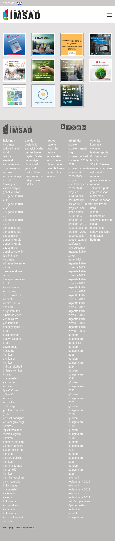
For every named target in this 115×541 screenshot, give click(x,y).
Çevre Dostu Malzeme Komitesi (10, 350)
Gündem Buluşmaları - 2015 (76, 469)
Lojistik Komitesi (12, 430)
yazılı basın (54, 160)
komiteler (8, 299)
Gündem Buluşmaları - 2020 (76, 410)
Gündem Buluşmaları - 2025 (76, 350)
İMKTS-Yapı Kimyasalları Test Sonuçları (13, 517)
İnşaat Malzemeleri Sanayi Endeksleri (101, 215)
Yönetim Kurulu (12, 227)
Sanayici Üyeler (34, 148)
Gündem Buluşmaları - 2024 (76, 362)
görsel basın (54, 164)
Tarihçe (7, 156)
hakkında (9, 140)
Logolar (51, 176)
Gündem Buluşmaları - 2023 (76, 374)
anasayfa (8, 3)
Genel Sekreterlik (13, 251)
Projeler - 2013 (77, 219)
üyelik (29, 140)
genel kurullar (11, 192)
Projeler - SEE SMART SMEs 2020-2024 (76, 211)
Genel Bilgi (74, 259)
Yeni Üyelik (31, 168)
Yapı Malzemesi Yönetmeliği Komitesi (12, 469)
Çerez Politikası (12, 295)
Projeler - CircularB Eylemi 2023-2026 (78, 184)
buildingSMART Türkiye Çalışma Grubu (12, 338)
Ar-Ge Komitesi (12, 311)
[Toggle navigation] (108, 14)
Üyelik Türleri (32, 172)
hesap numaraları (14, 279)
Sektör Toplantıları (79, 501)
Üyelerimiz (31, 144)
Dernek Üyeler (33, 152)
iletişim (95, 239)
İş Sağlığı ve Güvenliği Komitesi (10, 394)
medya (51, 140)
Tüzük (6, 283)
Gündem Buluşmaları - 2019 (76, 422)
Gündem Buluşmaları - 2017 (76, 445)
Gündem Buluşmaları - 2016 (76, 457)
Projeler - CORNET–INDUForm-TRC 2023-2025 (78, 172)
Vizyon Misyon (12, 188)
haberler (52, 144)
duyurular (52, 148)
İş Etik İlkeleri (11, 255)
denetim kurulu (12, 239)
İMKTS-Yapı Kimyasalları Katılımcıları (10, 505)
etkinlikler (74, 140)
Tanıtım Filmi (54, 172)
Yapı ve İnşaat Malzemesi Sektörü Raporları (100, 196)
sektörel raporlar (100, 188)
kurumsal (8, 144)
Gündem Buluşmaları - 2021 (76, 398)
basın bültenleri (56, 168)
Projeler (73, 144)
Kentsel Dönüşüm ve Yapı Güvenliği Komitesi (13, 422)
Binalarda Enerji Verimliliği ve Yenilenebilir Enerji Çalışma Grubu (12, 322)
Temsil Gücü (10, 184)
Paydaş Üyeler (33, 156)
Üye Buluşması (77, 247)
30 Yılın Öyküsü (99, 164)
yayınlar (95, 140)
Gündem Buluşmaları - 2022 (76, 386)
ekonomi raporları (101, 168)
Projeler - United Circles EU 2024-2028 (78, 160)
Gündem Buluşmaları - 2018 (76, 434)
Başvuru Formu (33, 176)
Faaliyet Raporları (100, 152)
